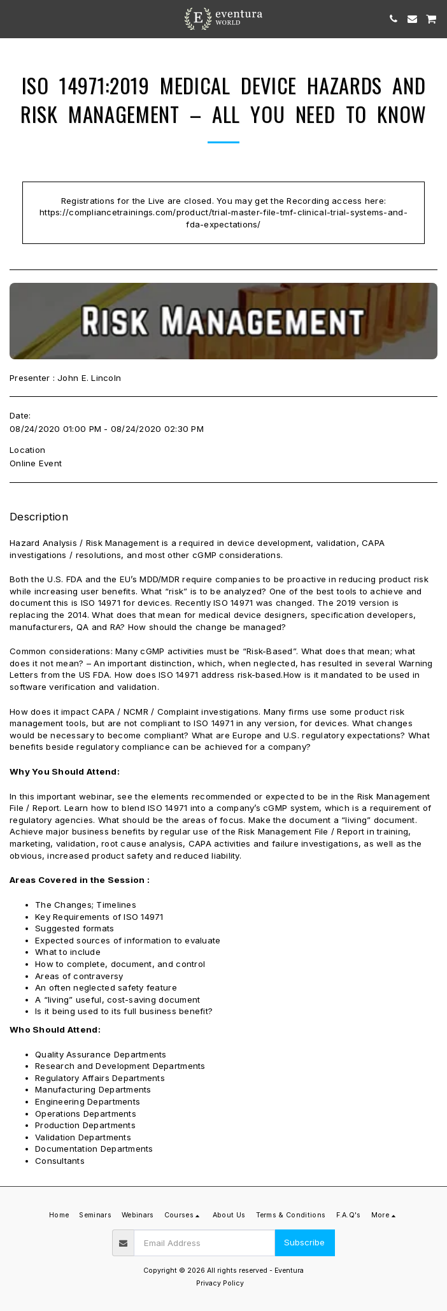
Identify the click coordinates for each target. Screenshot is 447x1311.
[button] (14, 18)
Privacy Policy (220, 1283)
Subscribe (304, 1242)
